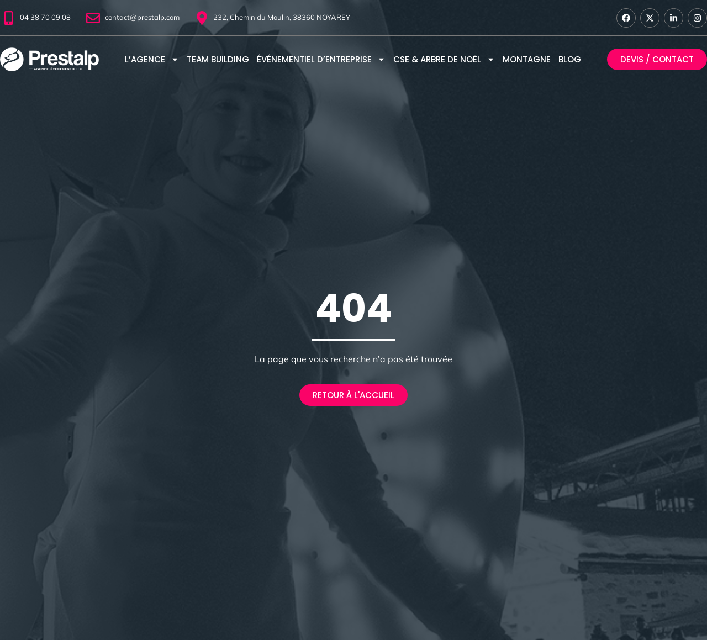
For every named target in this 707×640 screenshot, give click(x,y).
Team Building (218, 59)
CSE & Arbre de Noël (444, 59)
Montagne (527, 59)
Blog (569, 59)
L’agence (152, 59)
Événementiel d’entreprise (321, 59)
